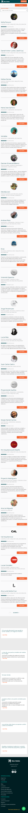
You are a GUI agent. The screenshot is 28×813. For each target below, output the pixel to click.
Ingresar (23, 1)
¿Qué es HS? (14, 766)
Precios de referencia (6, 789)
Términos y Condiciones (7, 793)
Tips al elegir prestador (6, 791)
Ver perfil (21, 38)
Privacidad (3, 794)
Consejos (3, 806)
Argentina (3, 778)
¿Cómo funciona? (5, 787)
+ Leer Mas (4, 635)
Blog (2, 784)
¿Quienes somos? (14, 764)
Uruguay (3, 779)
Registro (3, 802)
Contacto (3, 785)
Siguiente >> (16, 612)
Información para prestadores (8, 804)
